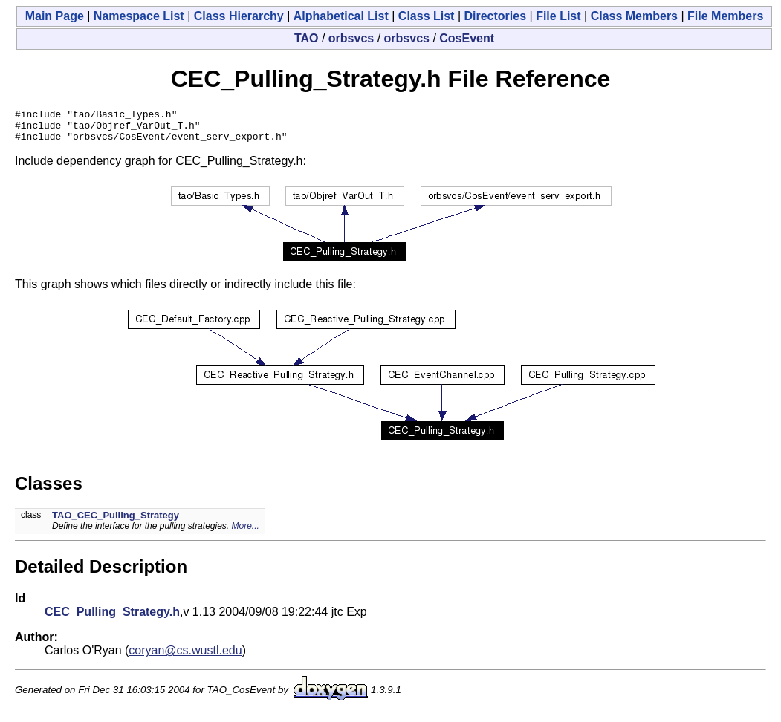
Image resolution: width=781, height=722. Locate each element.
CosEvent (466, 38)
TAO (306, 38)
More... (245, 532)
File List (558, 16)
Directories (495, 16)
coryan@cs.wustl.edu (185, 657)
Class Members (634, 16)
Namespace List (139, 16)
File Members (725, 16)
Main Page (54, 16)
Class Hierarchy (239, 16)
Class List (426, 16)
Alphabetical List (341, 16)
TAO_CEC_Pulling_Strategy (115, 521)
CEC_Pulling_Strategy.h (112, 618)
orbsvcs (351, 38)
